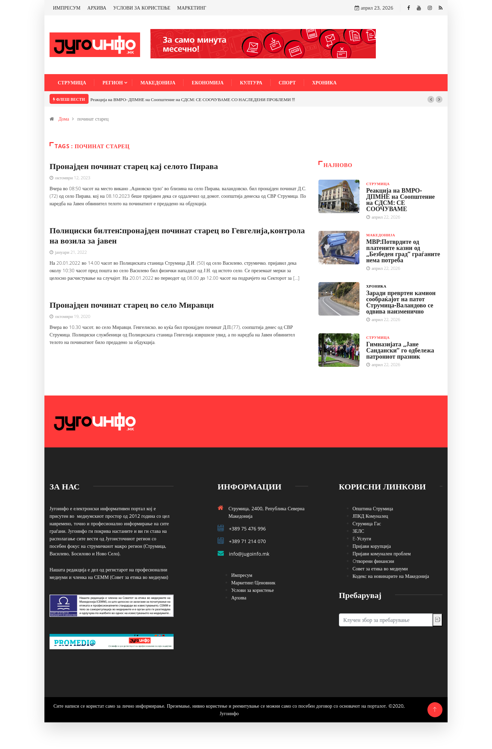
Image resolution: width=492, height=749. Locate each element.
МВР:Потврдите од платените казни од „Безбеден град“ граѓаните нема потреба (403, 250)
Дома (63, 118)
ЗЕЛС (358, 531)
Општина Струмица (373, 508)
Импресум (241, 575)
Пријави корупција (372, 546)
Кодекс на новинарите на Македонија (391, 576)
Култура (251, 82)
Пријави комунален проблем (382, 553)
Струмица (72, 82)
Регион (112, 82)
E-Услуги (362, 538)
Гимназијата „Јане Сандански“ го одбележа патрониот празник (400, 350)
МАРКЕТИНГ (191, 7)
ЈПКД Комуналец (370, 516)
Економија (207, 82)
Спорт (287, 82)
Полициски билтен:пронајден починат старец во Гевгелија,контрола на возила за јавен (177, 235)
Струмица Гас (367, 523)
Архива (238, 597)
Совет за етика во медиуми (380, 568)
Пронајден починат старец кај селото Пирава (134, 165)
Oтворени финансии (373, 561)
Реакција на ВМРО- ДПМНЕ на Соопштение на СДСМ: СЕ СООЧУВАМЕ (400, 199)
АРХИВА (97, 7)
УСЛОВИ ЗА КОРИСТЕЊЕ (141, 7)
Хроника (324, 82)
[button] (430, 99)
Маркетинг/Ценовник (253, 582)
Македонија (157, 82)
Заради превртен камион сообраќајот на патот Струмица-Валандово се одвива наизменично (401, 302)
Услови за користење (252, 590)
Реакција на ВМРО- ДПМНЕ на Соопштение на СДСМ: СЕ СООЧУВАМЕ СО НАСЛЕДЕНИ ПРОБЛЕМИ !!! (193, 99)
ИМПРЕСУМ (67, 7)
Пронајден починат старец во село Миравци (132, 304)
